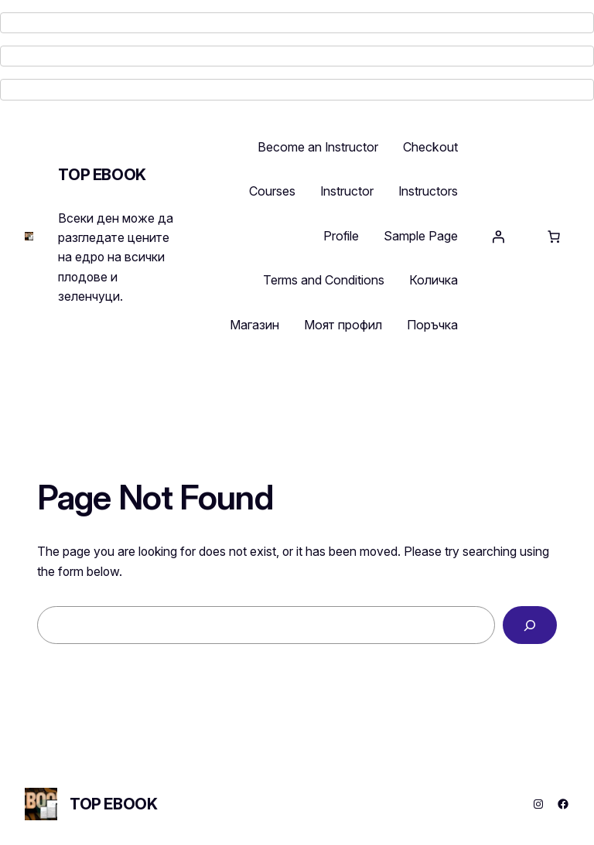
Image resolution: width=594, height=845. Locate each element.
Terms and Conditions (323, 280)
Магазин (254, 324)
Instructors (428, 191)
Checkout (430, 147)
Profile (341, 236)
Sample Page (421, 236)
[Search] (530, 625)
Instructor (347, 191)
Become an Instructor (318, 147)
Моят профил (343, 324)
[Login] (498, 236)
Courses (272, 191)
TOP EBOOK (101, 174)
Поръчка (432, 324)
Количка (433, 280)
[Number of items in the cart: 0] (553, 236)
